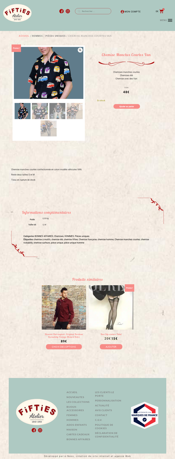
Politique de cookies (104, 426)
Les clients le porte (104, 394)
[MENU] (170, 20)
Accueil (24, 36)
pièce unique (57, 242)
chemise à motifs (42, 239)
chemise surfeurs (42, 242)
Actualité (102, 405)
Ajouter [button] (111, 346)
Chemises (59, 236)
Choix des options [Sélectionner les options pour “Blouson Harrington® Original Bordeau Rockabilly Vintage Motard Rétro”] (64, 346)
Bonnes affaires (78, 439)
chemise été (57, 239)
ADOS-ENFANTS (77, 424)
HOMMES (37, 36)
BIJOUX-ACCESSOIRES (75, 408)
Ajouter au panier (126, 106)
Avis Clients (103, 410)
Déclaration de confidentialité (107, 435)
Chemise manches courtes (127, 239)
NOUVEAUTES (75, 397)
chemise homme (106, 239)
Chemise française (88, 239)
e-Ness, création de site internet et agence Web (98, 456)
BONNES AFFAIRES (44, 236)
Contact (101, 415)
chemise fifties (71, 239)
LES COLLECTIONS (78, 401)
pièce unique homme (74, 242)
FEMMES (72, 415)
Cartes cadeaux (78, 434)
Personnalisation (108, 400)
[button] (80, 50)
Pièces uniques (55, 36)
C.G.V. (98, 419)
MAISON (72, 429)
